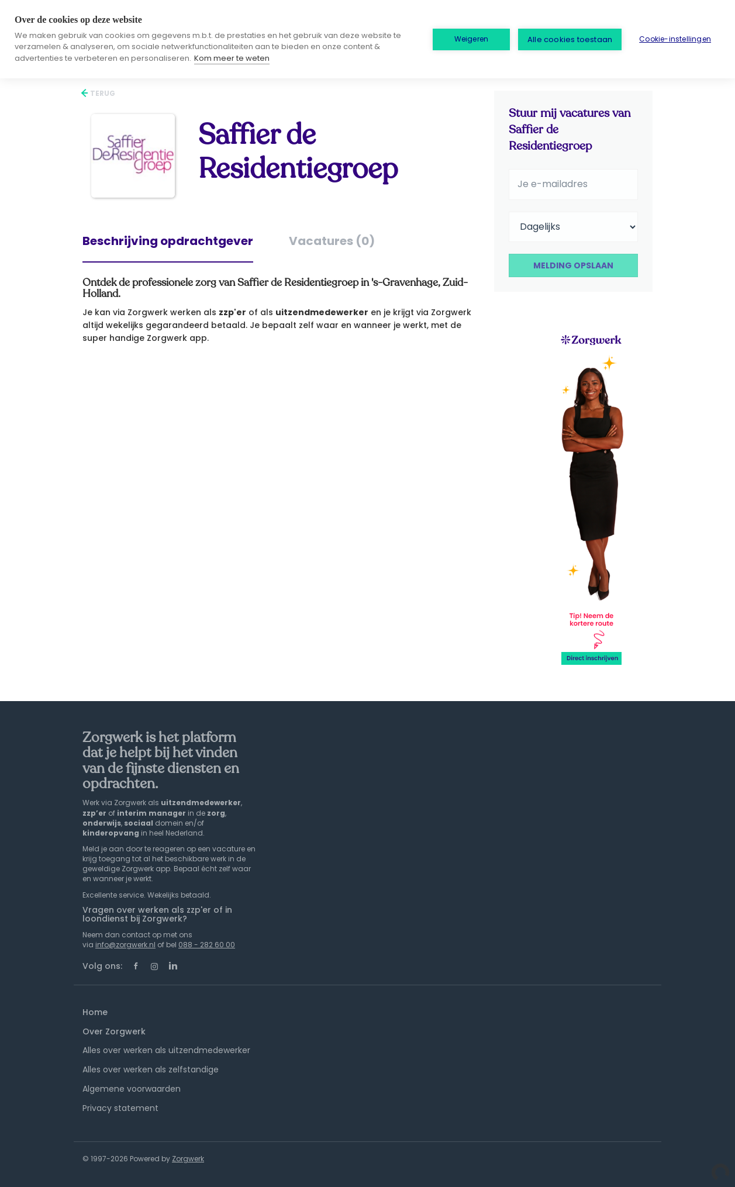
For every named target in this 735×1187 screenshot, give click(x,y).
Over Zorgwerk (114, 1031)
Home (95, 1012)
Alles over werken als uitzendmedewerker (166, 1050)
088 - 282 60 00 (206, 945)
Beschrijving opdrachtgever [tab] (167, 241)
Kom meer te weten (232, 58)
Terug (101, 93)
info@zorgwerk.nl (125, 945)
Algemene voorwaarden (131, 1089)
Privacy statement (120, 1108)
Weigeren (471, 39)
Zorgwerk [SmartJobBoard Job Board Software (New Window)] (188, 1159)
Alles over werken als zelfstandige (150, 1069)
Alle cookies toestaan (569, 39)
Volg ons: (102, 966)
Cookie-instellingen (675, 39)
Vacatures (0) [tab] (332, 241)
